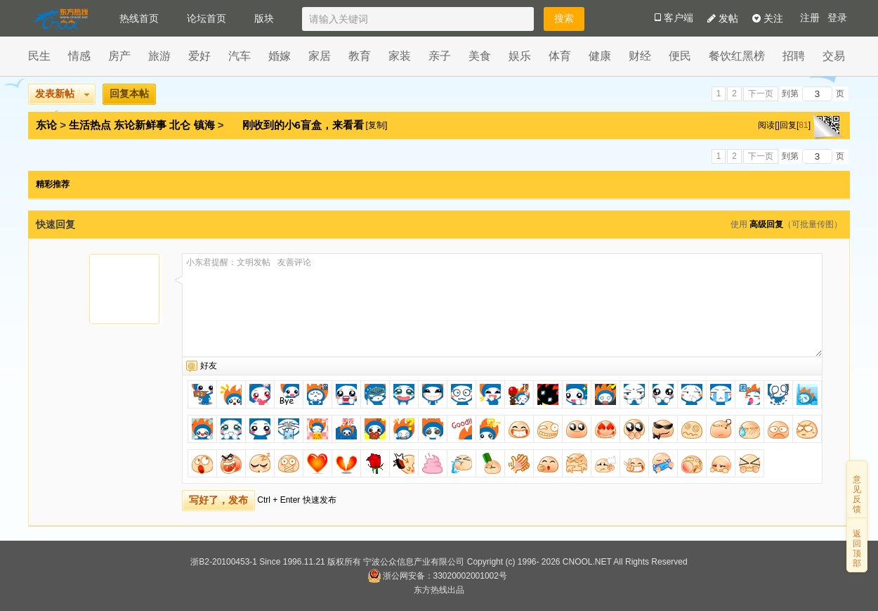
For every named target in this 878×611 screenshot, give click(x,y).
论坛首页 (206, 18)
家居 (319, 56)
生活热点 (90, 125)
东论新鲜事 (140, 125)
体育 (560, 56)
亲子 (439, 56)
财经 (640, 56)
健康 (600, 56)
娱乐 (520, 56)
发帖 (722, 18)
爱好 (199, 56)
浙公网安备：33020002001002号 (437, 576)
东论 (46, 125)
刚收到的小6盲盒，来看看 (304, 125)
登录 (837, 18)
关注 (767, 18)
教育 (359, 56)
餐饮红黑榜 (737, 56)
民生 (39, 56)
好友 (208, 366)
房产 (119, 56)
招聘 (793, 56)
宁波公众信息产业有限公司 (413, 562)
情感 (79, 56)
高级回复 (766, 224)
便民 (680, 56)
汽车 (239, 56)
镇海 (204, 125)
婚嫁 (279, 56)
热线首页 (139, 18)
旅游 (159, 56)
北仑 (179, 125)
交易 (834, 56)
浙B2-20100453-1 (223, 562)
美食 (480, 56)
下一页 (760, 93)
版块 (264, 18)
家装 (399, 56)
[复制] (377, 125)
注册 (810, 18)
